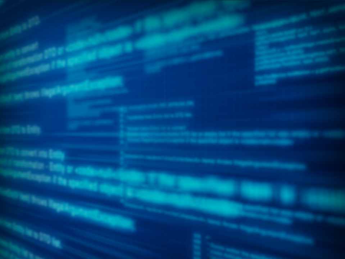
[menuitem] (59, 75)
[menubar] (173, 90)
